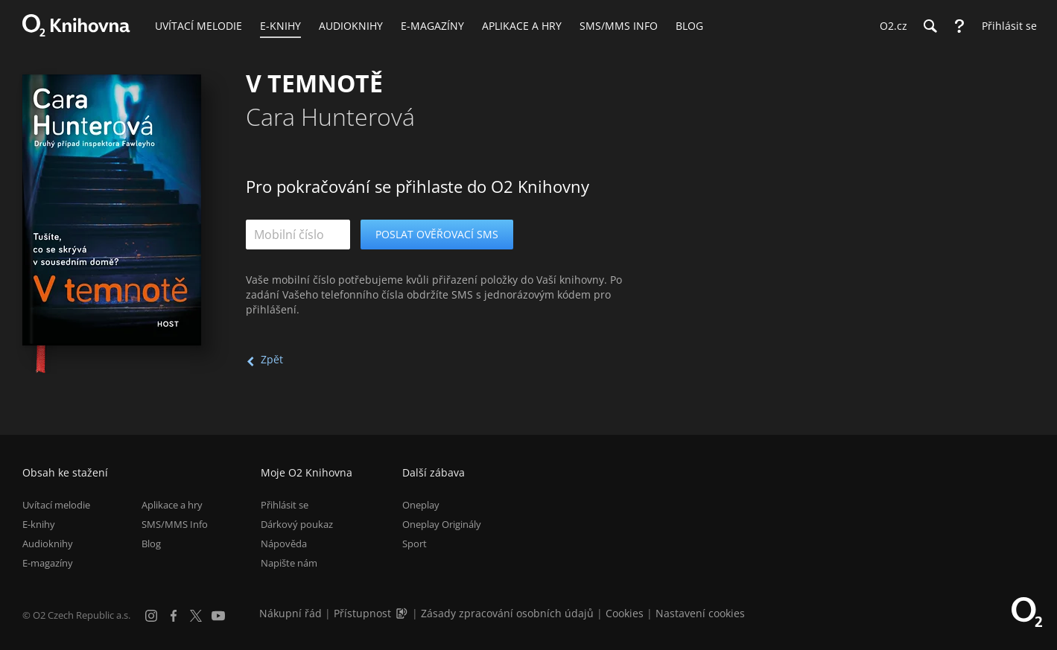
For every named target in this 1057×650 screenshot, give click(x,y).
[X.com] (196, 616)
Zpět (272, 359)
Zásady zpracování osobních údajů (507, 613)
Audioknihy (47, 543)
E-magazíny (47, 563)
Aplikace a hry (172, 505)
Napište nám (289, 563)
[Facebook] (173, 616)
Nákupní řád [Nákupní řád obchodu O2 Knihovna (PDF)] (290, 613)
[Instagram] (151, 616)
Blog (151, 543)
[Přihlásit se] (1005, 26)
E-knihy (38, 524)
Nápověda (284, 543)
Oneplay (420, 505)
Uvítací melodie (56, 505)
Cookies (625, 613)
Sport (414, 543)
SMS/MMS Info (175, 524)
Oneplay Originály (441, 524)
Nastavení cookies (700, 613)
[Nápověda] (959, 26)
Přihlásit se (284, 505)
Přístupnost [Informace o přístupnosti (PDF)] (362, 613)
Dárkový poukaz (297, 524)
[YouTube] (218, 616)
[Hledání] (930, 26)
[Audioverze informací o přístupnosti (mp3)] (403, 613)
